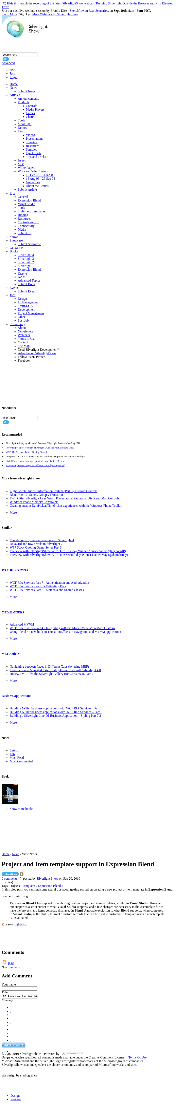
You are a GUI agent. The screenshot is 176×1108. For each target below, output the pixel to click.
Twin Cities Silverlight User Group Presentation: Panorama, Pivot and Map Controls (64, 498)
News (15, 854)
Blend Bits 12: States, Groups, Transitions (37, 494)
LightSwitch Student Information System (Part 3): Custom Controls (53, 491)
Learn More (9, 14)
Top (12, 754)
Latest (14, 750)
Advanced (8, 63)
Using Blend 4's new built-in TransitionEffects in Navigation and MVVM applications (66, 631)
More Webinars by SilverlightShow (55, 14)
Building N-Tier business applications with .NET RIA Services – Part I (56, 712)
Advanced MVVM (22, 624)
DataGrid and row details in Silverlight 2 (36, 544)
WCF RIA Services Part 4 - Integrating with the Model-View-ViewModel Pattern (62, 628)
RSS (11, 963)
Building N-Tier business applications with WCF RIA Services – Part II (56, 708)
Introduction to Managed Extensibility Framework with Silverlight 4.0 (55, 670)
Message (7, 1000)
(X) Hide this (10, 3)
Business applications (16, 696)
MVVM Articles (13, 612)
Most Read (17, 757)
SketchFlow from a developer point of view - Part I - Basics (35, 461)
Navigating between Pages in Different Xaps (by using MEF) (35, 465)
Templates (29, 885)
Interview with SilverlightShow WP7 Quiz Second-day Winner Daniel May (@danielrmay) (69, 554)
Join (12, 73)
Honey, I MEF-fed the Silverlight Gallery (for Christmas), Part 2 (51, 673)
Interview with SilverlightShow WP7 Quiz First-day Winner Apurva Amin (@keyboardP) (68, 551)
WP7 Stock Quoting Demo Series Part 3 (36, 547)
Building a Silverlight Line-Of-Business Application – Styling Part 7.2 (55, 715)
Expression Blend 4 (50, 885)
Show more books (21, 808)
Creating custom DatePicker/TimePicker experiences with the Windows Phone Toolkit (66, 505)
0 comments (9, 878)
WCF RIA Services (15, 570)
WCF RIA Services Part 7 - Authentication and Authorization (49, 582)
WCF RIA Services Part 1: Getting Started (26, 452)
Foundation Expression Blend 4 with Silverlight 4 (42, 540)
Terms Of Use (137, 1057)
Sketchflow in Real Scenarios (89, 10)
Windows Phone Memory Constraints (34, 502)
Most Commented (21, 761)
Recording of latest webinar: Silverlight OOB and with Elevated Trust (40, 447)
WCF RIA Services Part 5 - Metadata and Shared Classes (47, 590)
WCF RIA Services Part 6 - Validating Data (38, 586)
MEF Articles (11, 653)
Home (6, 854)
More (13, 512)
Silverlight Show (47, 878)
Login (13, 77)
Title (5, 992)
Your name (9, 984)
